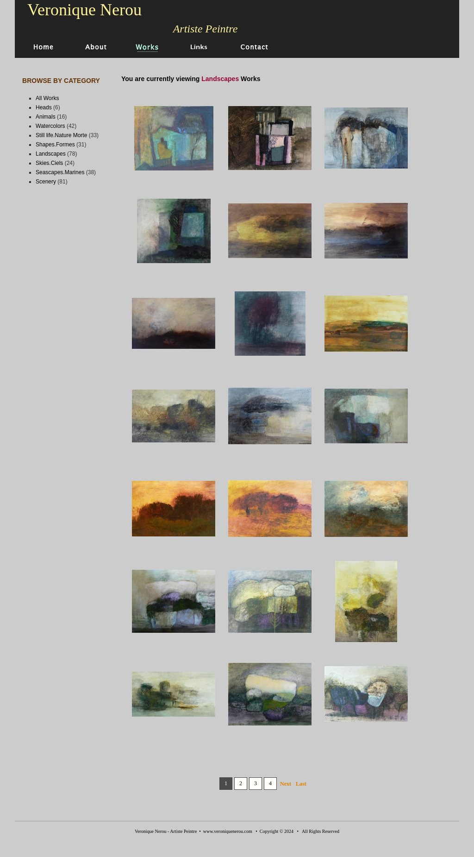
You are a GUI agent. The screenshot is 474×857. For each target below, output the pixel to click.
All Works (47, 98)
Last (301, 784)
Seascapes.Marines (60, 172)
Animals (46, 116)
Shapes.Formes (55, 144)
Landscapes (51, 154)
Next (285, 784)
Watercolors (50, 126)
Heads (44, 107)
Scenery (46, 181)
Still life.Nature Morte (61, 135)
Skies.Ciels (49, 163)
